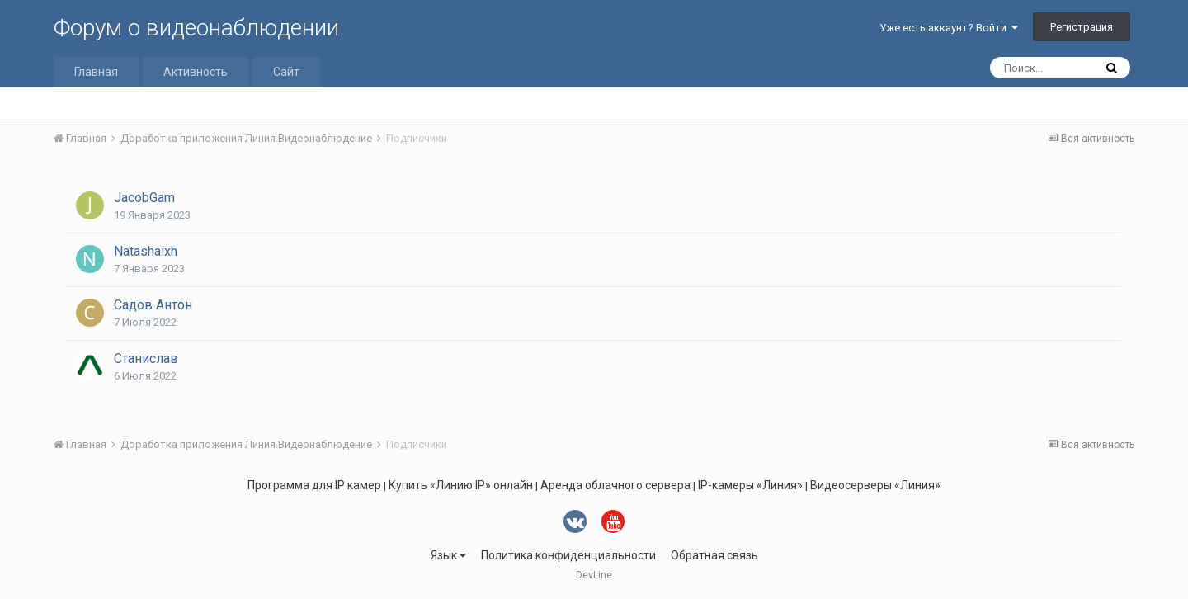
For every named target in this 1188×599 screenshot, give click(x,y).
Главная (96, 71)
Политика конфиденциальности (568, 555)
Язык (448, 555)
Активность (195, 71)
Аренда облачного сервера (615, 485)
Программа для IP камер (314, 485)
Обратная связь (714, 555)
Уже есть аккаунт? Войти (948, 27)
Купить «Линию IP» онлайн (461, 485)
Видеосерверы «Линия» (875, 485)
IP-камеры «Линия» (750, 485)
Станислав (146, 358)
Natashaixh (145, 251)
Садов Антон (153, 305)
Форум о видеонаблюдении (196, 27)
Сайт (286, 71)
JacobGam (144, 197)
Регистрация (1081, 27)
